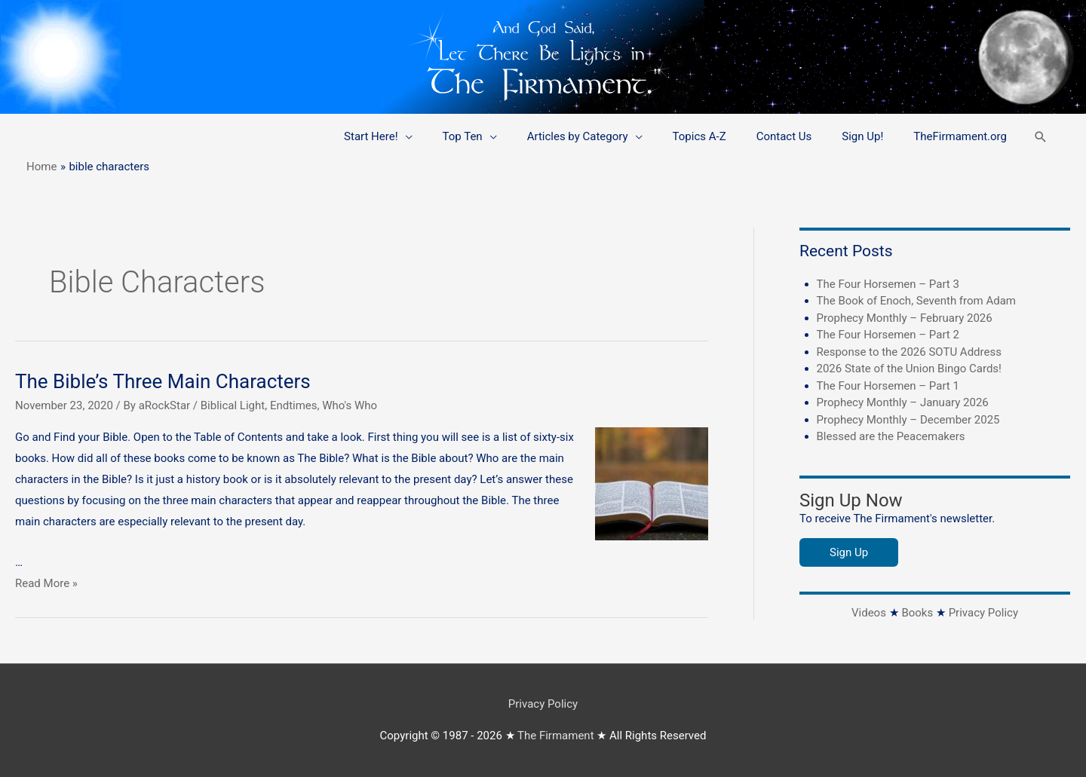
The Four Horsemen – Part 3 (888, 284)
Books (917, 612)
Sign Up (849, 552)
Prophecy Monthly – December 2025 (908, 420)
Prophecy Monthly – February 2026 (904, 318)
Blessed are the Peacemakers (891, 436)
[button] (1040, 137)
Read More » (46, 583)
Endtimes (294, 405)
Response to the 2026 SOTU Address (909, 352)
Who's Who (349, 405)
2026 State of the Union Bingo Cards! (909, 368)
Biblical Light (233, 405)
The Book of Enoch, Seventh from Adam (917, 300)
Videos (868, 612)
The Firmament (555, 735)
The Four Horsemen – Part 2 (888, 334)
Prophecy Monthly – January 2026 (903, 402)
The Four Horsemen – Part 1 (888, 386)
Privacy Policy (983, 612)
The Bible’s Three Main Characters (163, 381)
